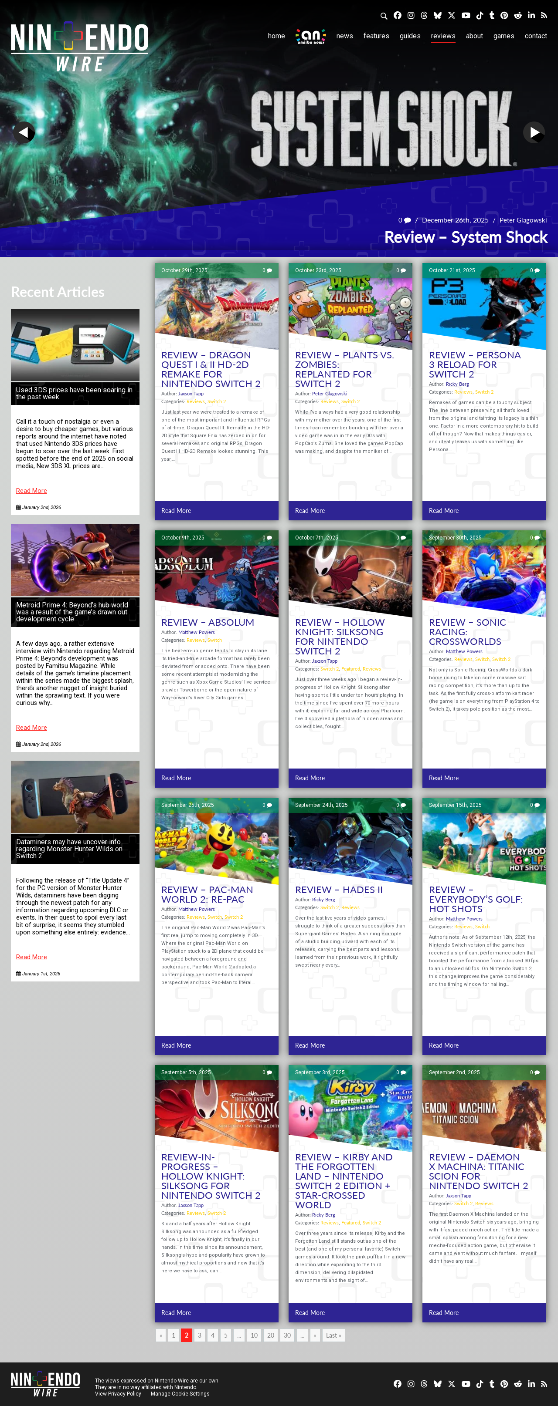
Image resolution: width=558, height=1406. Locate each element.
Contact (536, 36)
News (345, 36)
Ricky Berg (457, 384)
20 (270, 1335)
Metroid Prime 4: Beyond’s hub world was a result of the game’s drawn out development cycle (72, 612)
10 (254, 1335)
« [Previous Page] (161, 1335)
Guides (410, 36)
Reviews (443, 36)
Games (503, 36)
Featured (350, 668)
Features (376, 36)
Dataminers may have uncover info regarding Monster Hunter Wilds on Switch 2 (69, 849)
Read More (31, 491)
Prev (24, 132)
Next (534, 132)
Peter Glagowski (522, 220)
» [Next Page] (315, 1335)
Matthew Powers (196, 632)
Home (276, 36)
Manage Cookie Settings (180, 1394)
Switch (215, 640)
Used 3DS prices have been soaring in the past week (74, 393)
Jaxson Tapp (191, 393)
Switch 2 (217, 401)
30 (287, 1335)
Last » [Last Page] (333, 1335)
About (474, 36)
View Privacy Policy (118, 1394)
